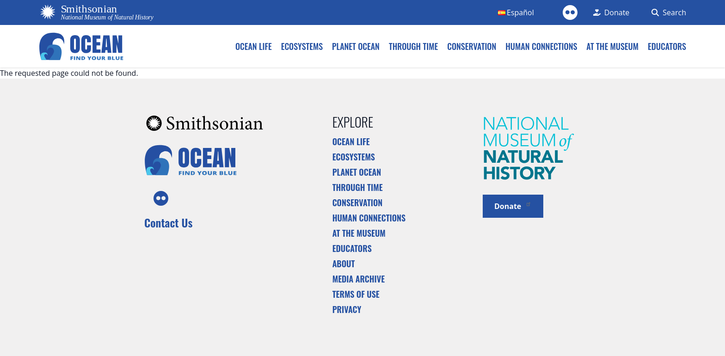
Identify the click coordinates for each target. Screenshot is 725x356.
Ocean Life (351, 141)
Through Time (357, 187)
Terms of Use (356, 294)
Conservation (357, 202)
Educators (352, 248)
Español (520, 12)
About (343, 264)
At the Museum (359, 233)
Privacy (347, 309)
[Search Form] (667, 12)
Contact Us (168, 222)
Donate (513, 205)
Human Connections (369, 218)
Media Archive (358, 279)
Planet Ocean (356, 172)
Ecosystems (353, 157)
